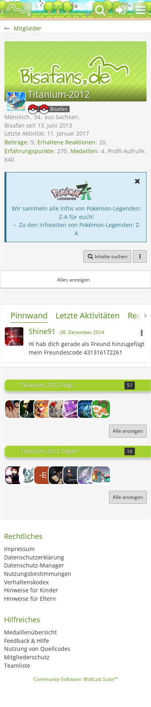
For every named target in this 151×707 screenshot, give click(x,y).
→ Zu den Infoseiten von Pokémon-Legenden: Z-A (76, 229)
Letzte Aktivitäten (88, 315)
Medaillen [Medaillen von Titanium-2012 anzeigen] (83, 151)
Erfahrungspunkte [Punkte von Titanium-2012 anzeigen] (29, 151)
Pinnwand (29, 315)
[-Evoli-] (43, 475)
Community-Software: (75, 679)
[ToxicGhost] (28, 475)
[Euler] (28, 409)
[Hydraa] (101, 409)
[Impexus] (57, 475)
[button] (140, 10)
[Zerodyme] (72, 475)
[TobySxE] (72, 409)
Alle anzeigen (128, 430)
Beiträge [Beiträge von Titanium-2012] (15, 142)
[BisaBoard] (18, 10)
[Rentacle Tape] (14, 409)
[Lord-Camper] (14, 475)
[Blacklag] (86, 409)
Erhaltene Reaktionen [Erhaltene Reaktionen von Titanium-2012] (66, 142)
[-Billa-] (57, 409)
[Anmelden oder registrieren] (120, 10)
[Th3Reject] (86, 475)
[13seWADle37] (43, 409)
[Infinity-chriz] (101, 475)
